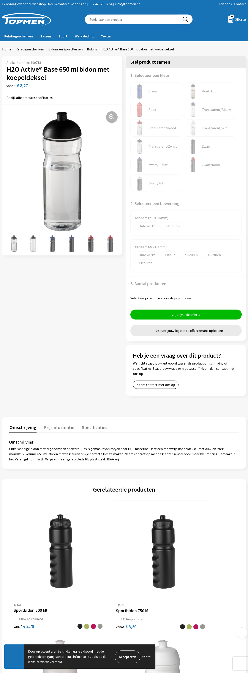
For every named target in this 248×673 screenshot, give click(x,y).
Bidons (92, 49)
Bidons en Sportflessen (65, 49)
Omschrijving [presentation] (22, 390)
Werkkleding (84, 36)
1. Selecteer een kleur (149, 75)
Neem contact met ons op (155, 348)
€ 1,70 (135, 546)
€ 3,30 (77, 546)
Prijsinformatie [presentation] (57, 390)
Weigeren (146, 656)
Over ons (225, 4)
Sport (62, 36)
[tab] (22, 391)
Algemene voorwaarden (207, 596)
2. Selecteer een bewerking (155, 166)
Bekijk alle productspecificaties (30, 97)
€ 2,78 (19, 546)
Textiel (106, 36)
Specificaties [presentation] (92, 390)
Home (6, 49)
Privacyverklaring (202, 609)
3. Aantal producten (148, 246)
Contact (240, 4)
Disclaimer (197, 616)
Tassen (45, 36)
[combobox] (131, 19)
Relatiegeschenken (18, 36)
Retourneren (138, 603)
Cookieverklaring (202, 603)
